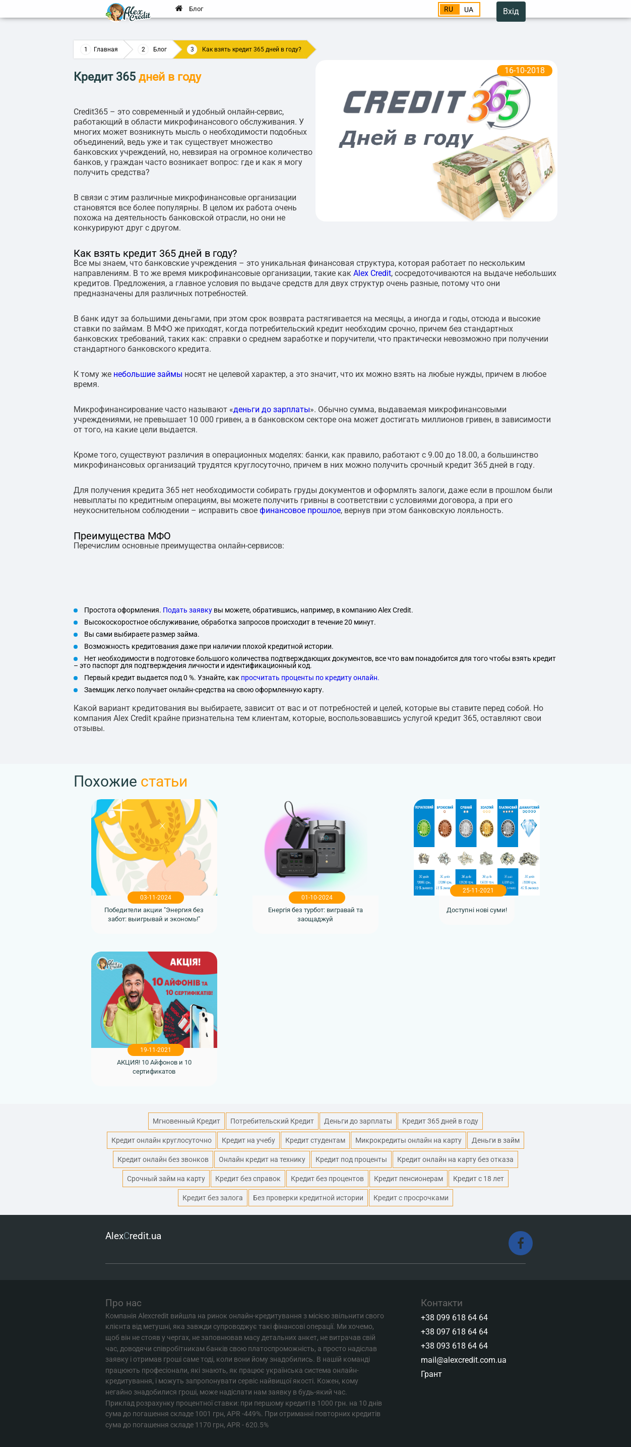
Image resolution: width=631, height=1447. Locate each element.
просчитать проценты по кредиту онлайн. (310, 678)
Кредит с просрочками (411, 1198)
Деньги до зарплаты (358, 1121)
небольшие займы (147, 374)
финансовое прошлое (300, 510)
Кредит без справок (248, 1179)
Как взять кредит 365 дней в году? (251, 49)
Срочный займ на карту (166, 1179)
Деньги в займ (496, 1140)
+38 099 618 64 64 (454, 1317)
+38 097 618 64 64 (454, 1332)
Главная (106, 49)
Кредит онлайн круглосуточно (161, 1140)
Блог (196, 9)
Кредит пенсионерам (408, 1179)
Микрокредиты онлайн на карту (408, 1140)
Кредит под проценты (351, 1159)
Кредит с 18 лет (478, 1179)
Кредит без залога (212, 1198)
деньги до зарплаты (271, 409)
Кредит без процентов (327, 1179)
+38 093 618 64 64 (454, 1346)
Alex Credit (372, 273)
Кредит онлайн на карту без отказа (455, 1159)
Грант (431, 1374)
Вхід (511, 11)
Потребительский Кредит (272, 1121)
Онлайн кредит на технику (262, 1159)
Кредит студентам (315, 1140)
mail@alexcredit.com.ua (464, 1360)
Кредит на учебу (248, 1140)
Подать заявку (187, 610)
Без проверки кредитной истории (308, 1198)
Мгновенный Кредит (186, 1121)
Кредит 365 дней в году (440, 1121)
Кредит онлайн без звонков (163, 1159)
